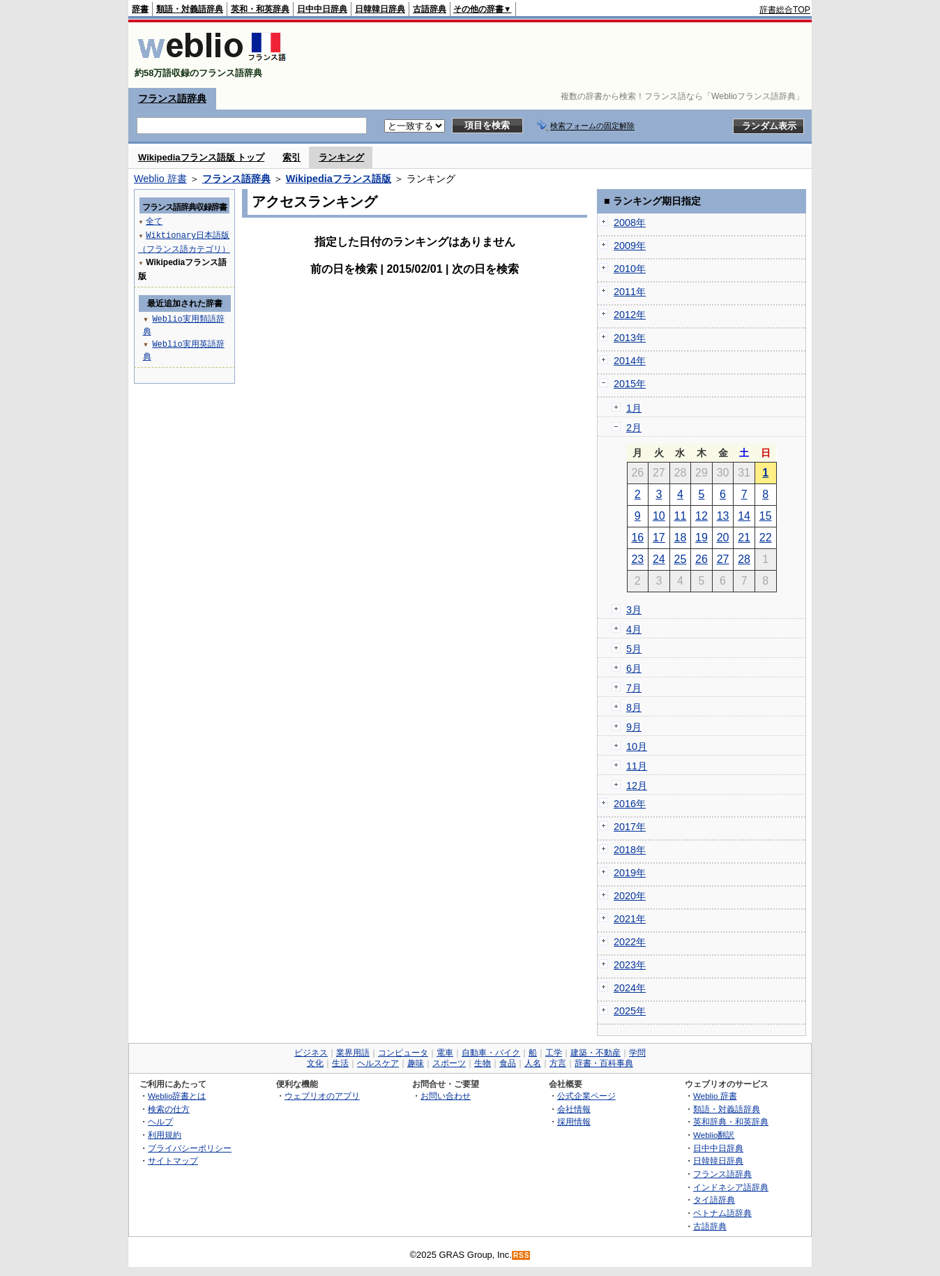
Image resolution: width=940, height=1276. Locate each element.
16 (637, 537)
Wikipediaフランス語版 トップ (201, 157)
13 (723, 516)
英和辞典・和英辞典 (730, 1121)
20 (723, 537)
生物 (482, 1063)
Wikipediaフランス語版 (338, 178)
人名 (532, 1063)
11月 (636, 766)
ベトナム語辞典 (722, 1212)
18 (680, 537)
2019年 (630, 872)
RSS (521, 1255)
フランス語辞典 (172, 98)
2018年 (630, 849)
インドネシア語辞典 (730, 1187)
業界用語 (353, 1053)
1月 (634, 408)
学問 (637, 1053)
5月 (634, 648)
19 (701, 537)
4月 (634, 629)
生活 (340, 1063)
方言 (557, 1063)
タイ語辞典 (714, 1199)
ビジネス (311, 1053)
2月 (634, 427)
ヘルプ (160, 1121)
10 (659, 516)
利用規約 (164, 1134)
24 (659, 559)
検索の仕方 (169, 1108)
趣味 (415, 1063)
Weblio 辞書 (160, 178)
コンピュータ (403, 1053)
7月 (634, 687)
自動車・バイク (491, 1053)
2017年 (630, 826)
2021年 (630, 918)
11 (680, 516)
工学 (553, 1053)
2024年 (630, 987)
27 (723, 559)
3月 (634, 609)
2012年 (630, 314)
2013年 (630, 337)
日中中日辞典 (322, 9)
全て (154, 221)
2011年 (630, 291)
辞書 (140, 9)
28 (744, 559)
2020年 (630, 895)
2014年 (630, 360)
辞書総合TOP (784, 10)
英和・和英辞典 (260, 9)
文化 (315, 1063)
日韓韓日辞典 (380, 9)
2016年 (630, 803)
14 (744, 516)
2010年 (630, 268)
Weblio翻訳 (713, 1134)
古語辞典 (429, 9)
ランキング (341, 157)
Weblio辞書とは (177, 1095)
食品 (507, 1063)
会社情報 (574, 1108)
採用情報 (574, 1121)
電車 (445, 1053)
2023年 (630, 964)
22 (765, 537)
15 (765, 516)
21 (744, 537)
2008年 (630, 222)
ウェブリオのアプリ (322, 1095)
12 (701, 516)
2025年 (630, 1010)
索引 (291, 157)
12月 (636, 785)
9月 (634, 727)
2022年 (630, 941)
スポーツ (449, 1063)
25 (680, 559)
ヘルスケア (378, 1063)
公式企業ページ (586, 1095)
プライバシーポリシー (190, 1148)
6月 (634, 668)
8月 (634, 707)
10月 (636, 746)
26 (701, 559)
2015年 (630, 383)
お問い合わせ (445, 1095)
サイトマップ (173, 1160)
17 (659, 537)
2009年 (630, 245)
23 (637, 559)
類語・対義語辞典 (189, 9)
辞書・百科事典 (604, 1063)
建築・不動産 (595, 1053)
